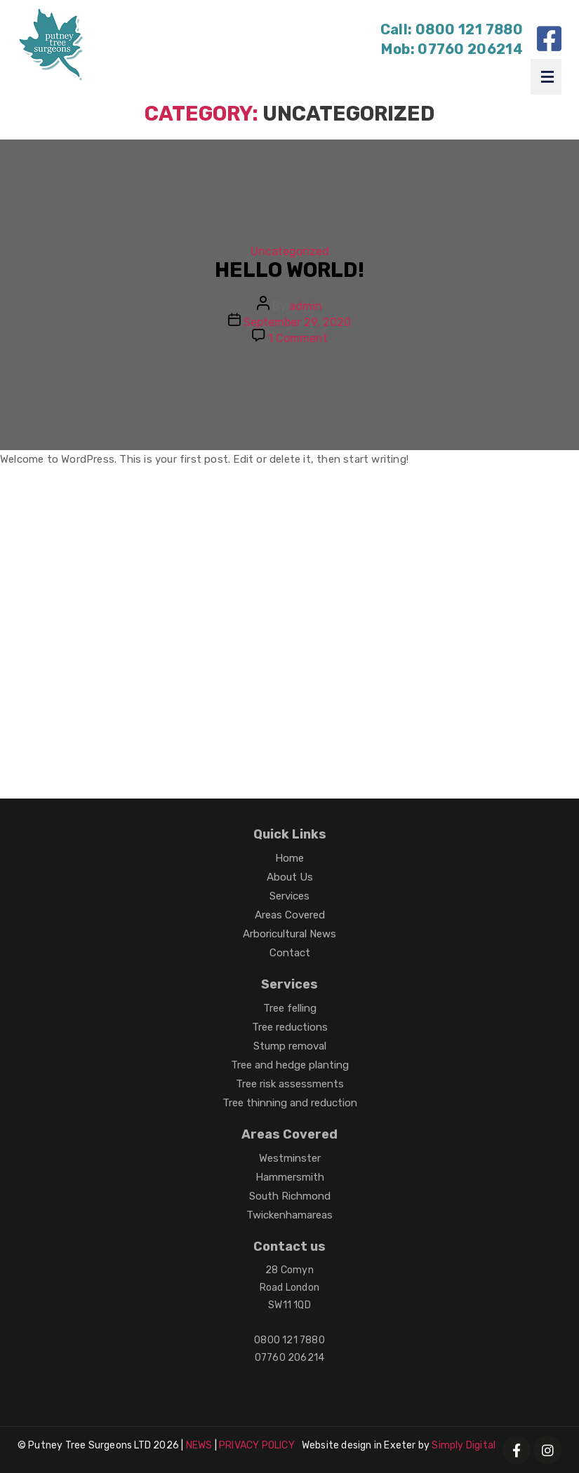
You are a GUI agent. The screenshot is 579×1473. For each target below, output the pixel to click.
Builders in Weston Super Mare (104, 620)
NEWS (199, 1445)
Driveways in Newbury (306, 592)
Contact (289, 952)
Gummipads (465, 729)
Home (289, 858)
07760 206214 (470, 49)
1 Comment (298, 338)
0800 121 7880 (469, 29)
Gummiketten (393, 702)
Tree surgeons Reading (259, 565)
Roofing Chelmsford (388, 565)
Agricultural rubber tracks (350, 729)
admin (305, 306)
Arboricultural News (289, 934)
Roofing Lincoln (191, 592)
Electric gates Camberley (442, 647)
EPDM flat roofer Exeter (438, 538)
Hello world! (289, 270)
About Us (290, 877)
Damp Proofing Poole (79, 592)
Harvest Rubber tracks (283, 702)
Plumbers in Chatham (257, 620)
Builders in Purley (70, 510)
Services (289, 896)
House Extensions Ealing (303, 674)
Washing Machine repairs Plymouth (116, 702)
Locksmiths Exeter (219, 729)
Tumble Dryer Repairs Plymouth (277, 538)
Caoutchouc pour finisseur (95, 756)
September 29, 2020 (297, 322)
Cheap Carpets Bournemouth (101, 538)
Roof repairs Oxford (171, 674)
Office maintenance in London (278, 647)
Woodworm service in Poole (451, 592)
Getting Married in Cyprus (199, 510)
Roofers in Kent (64, 674)
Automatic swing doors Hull (355, 510)
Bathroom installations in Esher (412, 620)
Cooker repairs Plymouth (447, 674)
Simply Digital (463, 1445)
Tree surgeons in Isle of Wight (102, 647)
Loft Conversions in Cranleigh (103, 565)
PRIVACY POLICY (257, 1445)
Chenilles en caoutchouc (89, 729)
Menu (547, 77)
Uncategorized (290, 251)
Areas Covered (290, 915)
